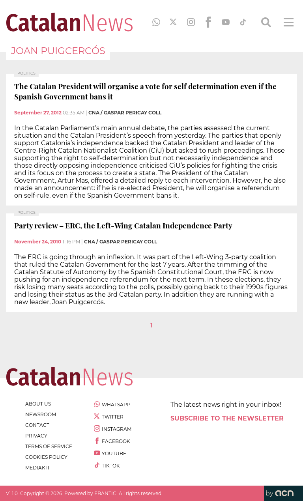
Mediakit (37, 468)
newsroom (40, 414)
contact (37, 425)
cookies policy (46, 457)
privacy (36, 436)
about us (38, 404)
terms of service (48, 446)
